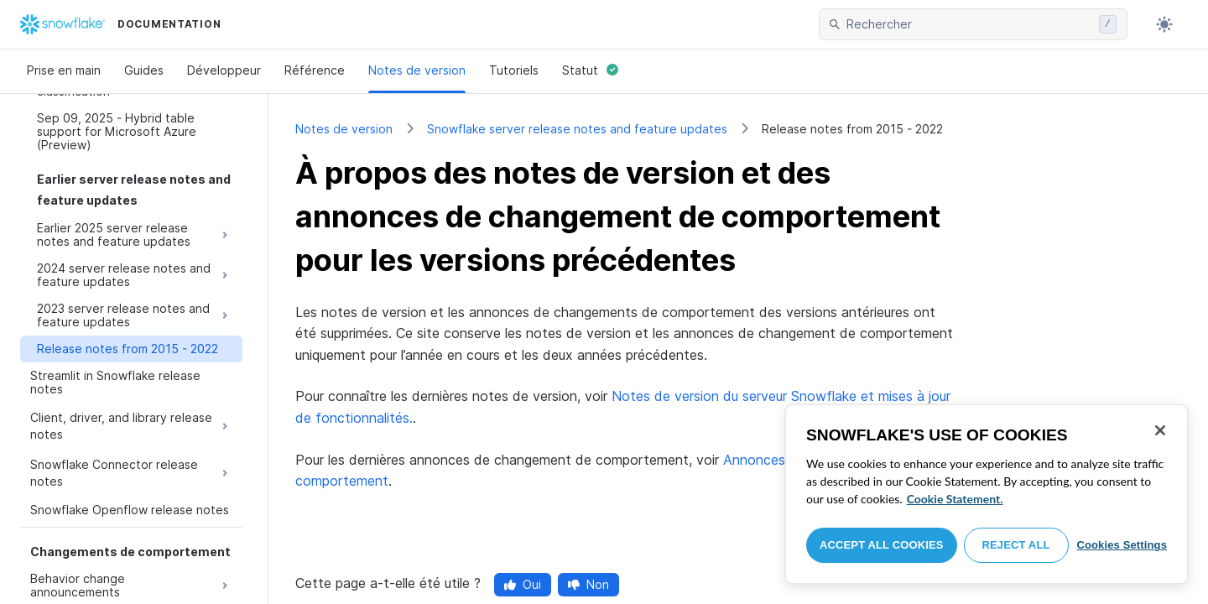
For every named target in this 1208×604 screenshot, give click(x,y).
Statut (590, 70)
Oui (522, 584)
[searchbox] (969, 24)
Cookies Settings (1121, 545)
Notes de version (417, 70)
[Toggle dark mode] (1164, 24)
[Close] (1160, 430)
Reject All (1016, 545)
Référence (314, 70)
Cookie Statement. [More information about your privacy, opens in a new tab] (955, 499)
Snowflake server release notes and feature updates (577, 129)
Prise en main (64, 70)
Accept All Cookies (882, 545)
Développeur (224, 70)
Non (588, 584)
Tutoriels (514, 70)
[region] (986, 494)
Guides (144, 70)
